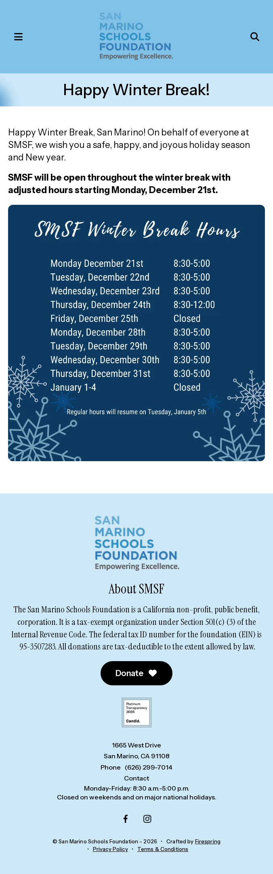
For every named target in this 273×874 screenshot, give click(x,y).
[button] (14, 36)
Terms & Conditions (162, 849)
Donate (137, 673)
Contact (136, 778)
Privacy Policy (110, 849)
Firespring (207, 841)
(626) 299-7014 (148, 767)
